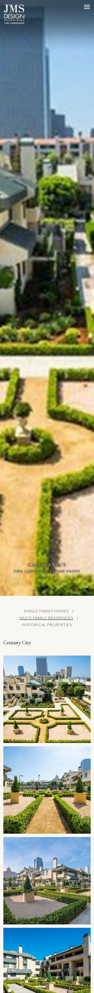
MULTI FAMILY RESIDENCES (46, 618)
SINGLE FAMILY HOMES (46, 611)
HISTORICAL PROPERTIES (47, 624)
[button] (87, 6)
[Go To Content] (86, 586)
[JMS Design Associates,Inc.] (14, 14)
